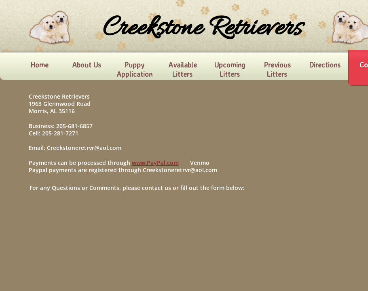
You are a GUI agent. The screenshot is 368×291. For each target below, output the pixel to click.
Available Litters (182, 69)
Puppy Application (134, 69)
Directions (325, 64)
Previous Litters (277, 69)
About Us (86, 64)
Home (39, 64)
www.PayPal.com (155, 163)
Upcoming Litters (229, 69)
